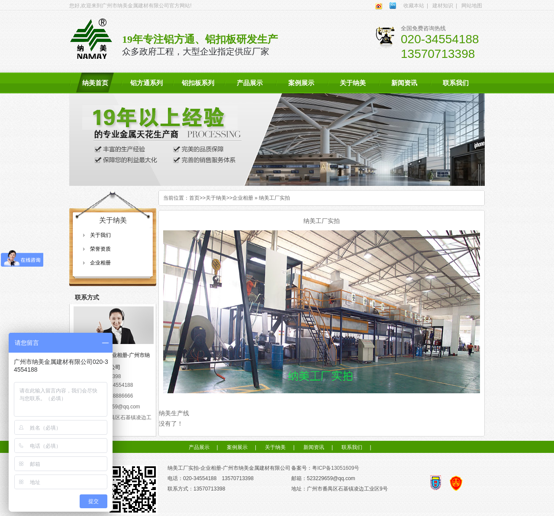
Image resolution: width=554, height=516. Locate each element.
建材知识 (442, 6)
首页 (194, 198)
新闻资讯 (404, 83)
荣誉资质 (100, 249)
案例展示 (301, 83)
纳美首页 (95, 83)
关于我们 (100, 235)
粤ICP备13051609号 (335, 468)
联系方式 (87, 297)
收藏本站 (413, 6)
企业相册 (100, 263)
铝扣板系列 (198, 83)
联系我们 (456, 83)
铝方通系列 (146, 83)
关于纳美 (353, 83)
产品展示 (250, 83)
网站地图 (471, 6)
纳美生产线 (174, 413)
